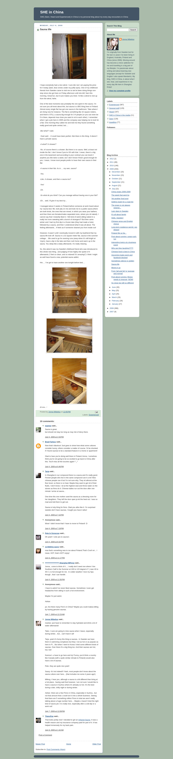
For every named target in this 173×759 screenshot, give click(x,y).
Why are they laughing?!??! (122, 248)
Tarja (47, 471)
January (115, 304)
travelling (112, 122)
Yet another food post (119, 199)
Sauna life (115, 264)
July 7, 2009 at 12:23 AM (55, 614)
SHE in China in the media (119, 115)
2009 (112, 169)
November (116, 175)
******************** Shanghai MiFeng (59, 563)
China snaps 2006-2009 (121, 192)
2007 (112, 312)
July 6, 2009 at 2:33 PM (54, 437)
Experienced (94, 415)
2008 (112, 308)
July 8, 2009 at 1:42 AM (54, 730)
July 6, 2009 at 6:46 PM (54, 467)
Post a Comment (45, 735)
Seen (111, 119)
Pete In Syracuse (52, 533)
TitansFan (49, 716)
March (114, 297)
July (114, 189)
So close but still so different (122, 283)
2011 (112, 162)
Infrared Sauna (84, 720)
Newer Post (40, 744)
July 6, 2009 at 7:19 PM (54, 529)
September (116, 182)
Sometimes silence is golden (122, 261)
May (114, 291)
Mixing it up (116, 268)
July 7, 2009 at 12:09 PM (55, 711)
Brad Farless (50, 442)
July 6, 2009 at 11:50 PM (55, 580)
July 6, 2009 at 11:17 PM (55, 558)
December (116, 172)
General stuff (114, 108)
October (115, 179)
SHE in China (51, 12)
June (114, 287)
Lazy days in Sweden (119, 211)
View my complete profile (120, 91)
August (115, 186)
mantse (48, 426)
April (114, 294)
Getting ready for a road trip (122, 202)
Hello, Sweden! (117, 218)
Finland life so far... (119, 233)
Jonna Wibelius (51, 619)
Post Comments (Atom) (56, 749)
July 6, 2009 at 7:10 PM (54, 515)
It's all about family (118, 215)
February (116, 301)
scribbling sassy (52, 547)
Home (68, 744)
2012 (112, 159)
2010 (112, 166)
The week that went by (120, 195)
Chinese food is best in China (123, 252)
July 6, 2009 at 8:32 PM (54, 542)
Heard (111, 112)
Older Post (96, 744)
